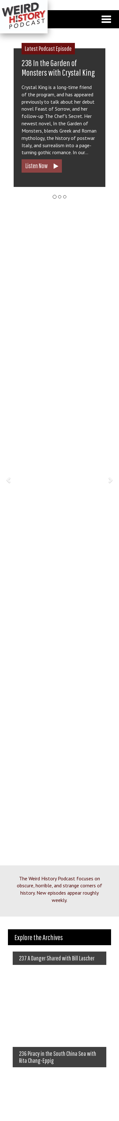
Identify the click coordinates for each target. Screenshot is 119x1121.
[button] (9, 479)
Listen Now (36, 165)
